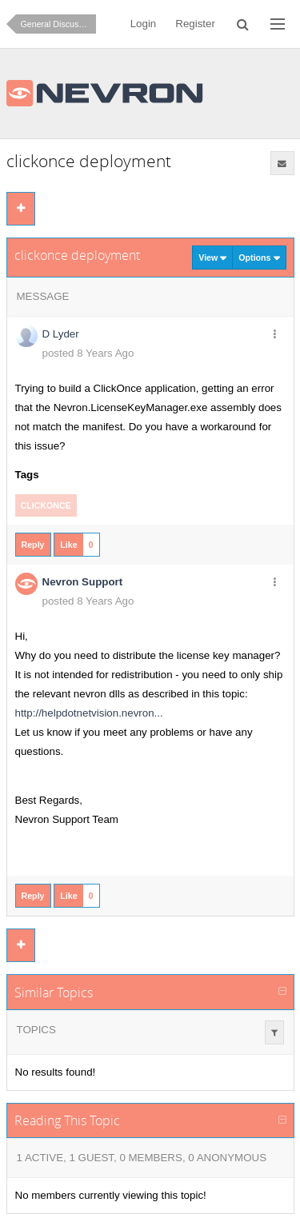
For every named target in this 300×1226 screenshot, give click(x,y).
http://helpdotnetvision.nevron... (89, 713)
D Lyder (60, 334)
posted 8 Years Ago (88, 353)
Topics (36, 1030)
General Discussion (57, 24)
